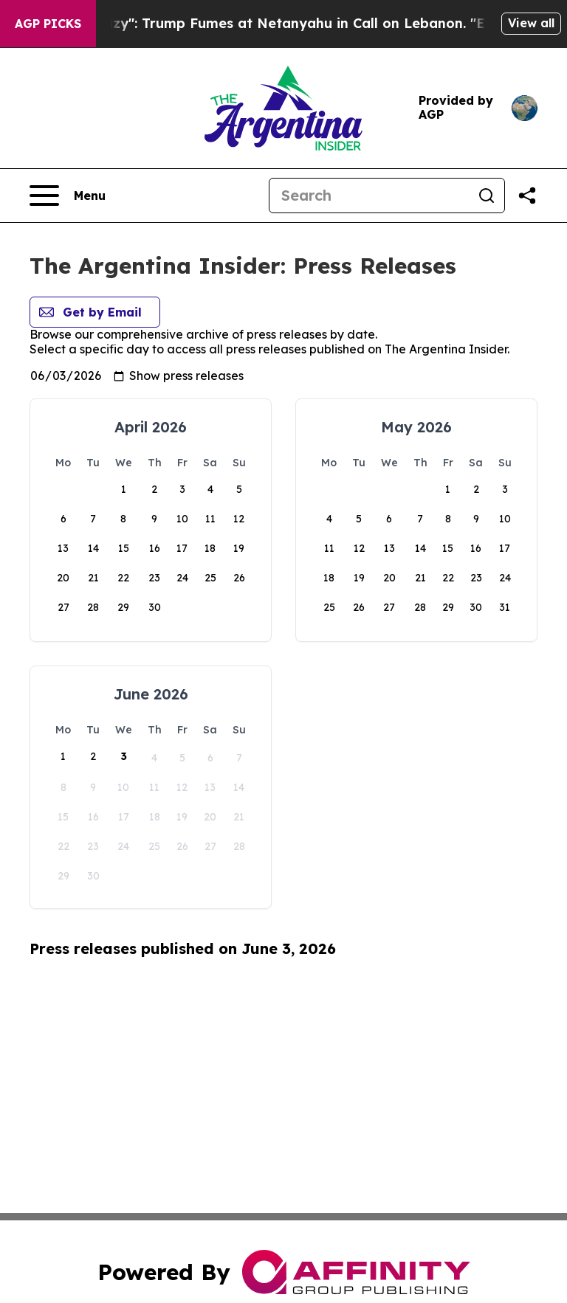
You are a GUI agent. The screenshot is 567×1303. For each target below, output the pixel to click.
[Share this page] (527, 195)
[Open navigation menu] (68, 195)
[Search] (369, 195)
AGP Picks (48, 23)
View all (531, 22)
